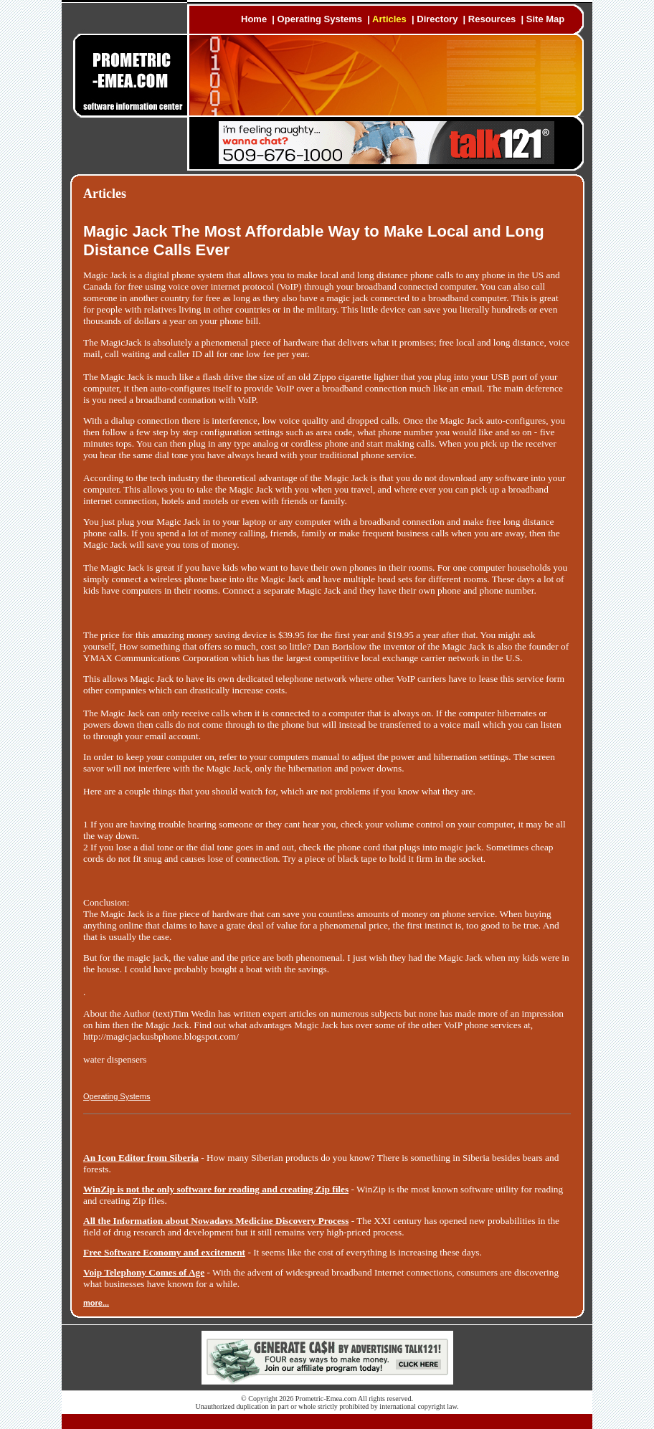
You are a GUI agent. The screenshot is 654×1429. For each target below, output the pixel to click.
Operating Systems (320, 19)
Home (254, 19)
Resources (492, 19)
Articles (389, 19)
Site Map (545, 19)
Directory (437, 19)
